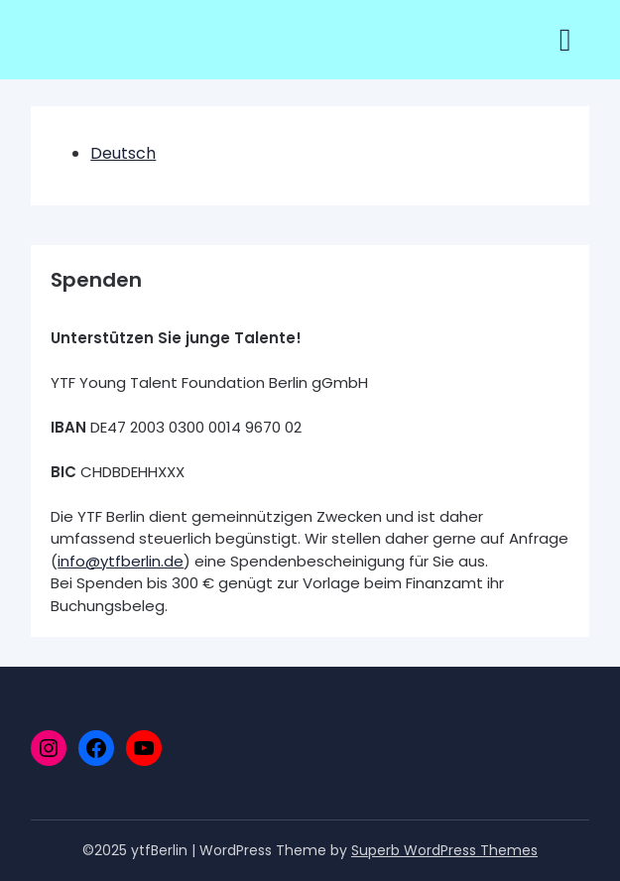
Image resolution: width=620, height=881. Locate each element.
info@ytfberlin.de (121, 561)
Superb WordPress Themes (444, 850)
